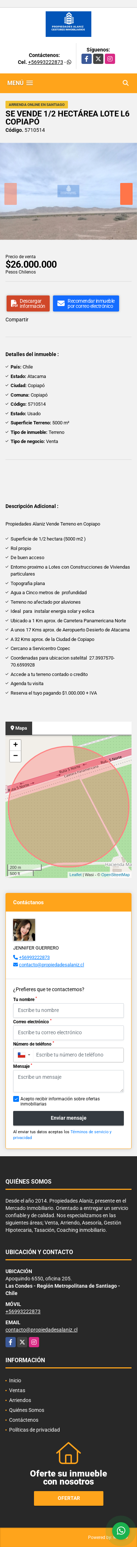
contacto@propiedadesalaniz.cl (51, 964)
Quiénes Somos (26, 1410)
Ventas (17, 1390)
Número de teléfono (33, 1044)
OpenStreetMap (115, 874)
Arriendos (20, 1400)
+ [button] (15, 745)
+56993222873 (45, 62)
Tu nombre (25, 999)
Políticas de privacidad (34, 1430)
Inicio (15, 1380)
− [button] (15, 756)
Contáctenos (23, 1420)
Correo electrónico (32, 1021)
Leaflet (75, 874)
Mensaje (22, 1066)
